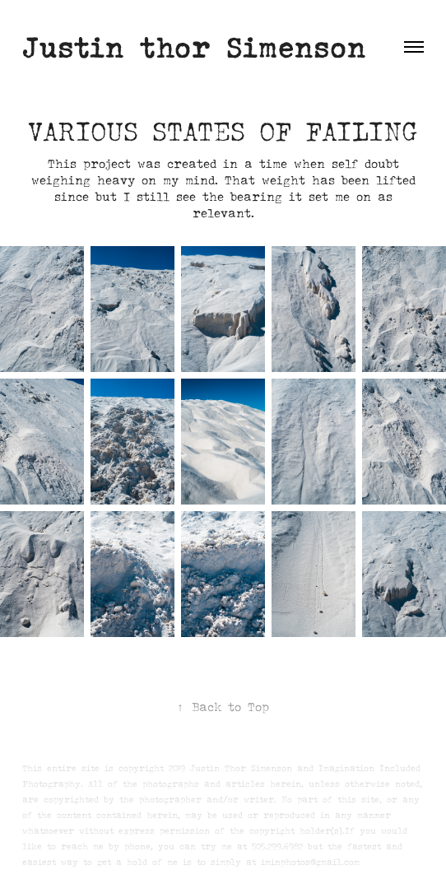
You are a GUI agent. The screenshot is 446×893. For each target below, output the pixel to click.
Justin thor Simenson (194, 46)
